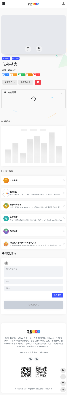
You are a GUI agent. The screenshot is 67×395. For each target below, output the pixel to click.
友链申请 (23, 352)
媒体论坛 (15, 58)
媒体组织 (6, 58)
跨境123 (31, 389)
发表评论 (57, 295)
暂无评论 (10, 253)
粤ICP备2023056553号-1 (43, 389)
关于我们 (44, 352)
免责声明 (33, 352)
